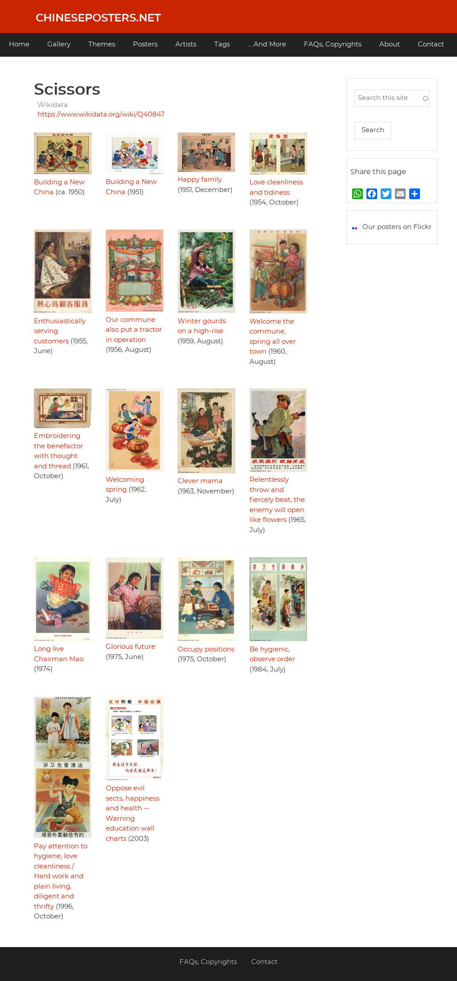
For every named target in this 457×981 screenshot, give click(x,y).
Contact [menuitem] (431, 44)
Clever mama (200, 481)
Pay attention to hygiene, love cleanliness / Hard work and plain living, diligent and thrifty (60, 876)
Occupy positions (206, 649)
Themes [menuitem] (101, 44)
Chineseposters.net (98, 18)
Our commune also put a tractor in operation (134, 330)
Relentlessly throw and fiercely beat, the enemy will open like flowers (277, 499)
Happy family (200, 179)
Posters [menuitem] (145, 44)
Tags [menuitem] (222, 44)
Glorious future (130, 646)
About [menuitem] (389, 44)
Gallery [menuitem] (59, 44)
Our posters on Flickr (397, 227)
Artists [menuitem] (185, 44)
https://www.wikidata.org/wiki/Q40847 (101, 114)
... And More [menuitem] (267, 44)
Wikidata (52, 105)
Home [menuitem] (19, 44)
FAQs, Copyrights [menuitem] (332, 44)
